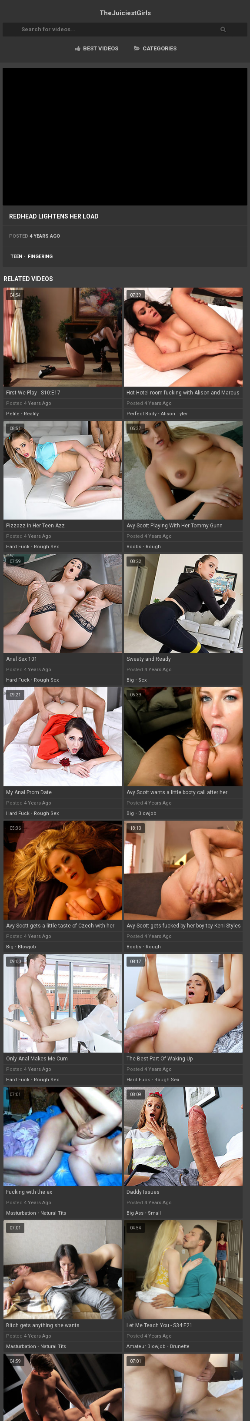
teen (16, 256)
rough (153, 547)
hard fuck (18, 547)
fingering (40, 256)
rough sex (46, 547)
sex (142, 680)
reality (31, 414)
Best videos (96, 48)
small (154, 1213)
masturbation (21, 1213)
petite (13, 414)
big (130, 680)
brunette (180, 1346)
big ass (135, 1213)
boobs (134, 547)
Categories (155, 48)
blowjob (147, 813)
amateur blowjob (146, 1346)
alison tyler (174, 414)
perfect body (142, 414)
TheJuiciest (125, 13)
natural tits (53, 1213)
